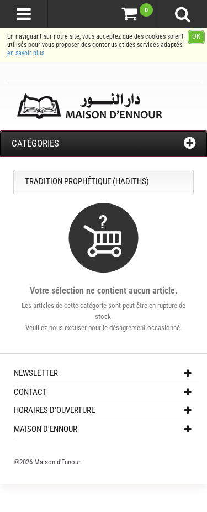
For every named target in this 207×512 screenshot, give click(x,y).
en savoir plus (25, 53)
